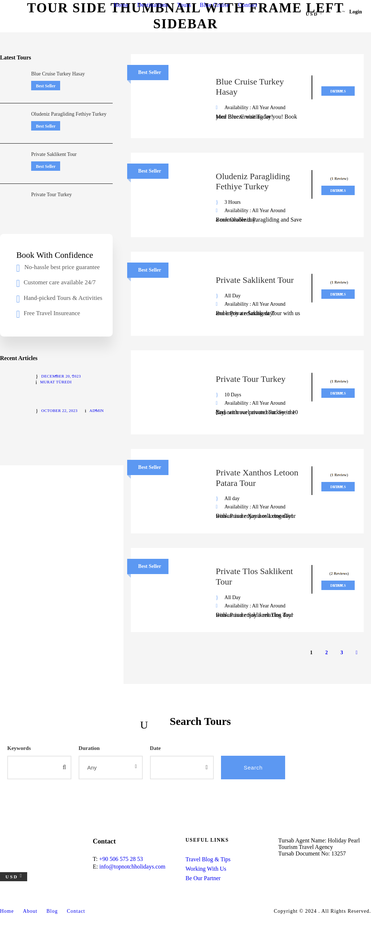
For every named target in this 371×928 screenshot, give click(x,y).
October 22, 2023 (59, 410)
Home (121, 5)
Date (155, 748)
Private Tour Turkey (251, 379)
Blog (52, 911)
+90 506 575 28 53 (121, 859)
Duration (89, 748)
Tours (184, 5)
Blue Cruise (215, 5)
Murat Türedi (56, 382)
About (30, 911)
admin (96, 410)
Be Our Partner (203, 878)
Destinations (152, 5)
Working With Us (206, 869)
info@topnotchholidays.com (132, 866)
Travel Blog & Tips (208, 859)
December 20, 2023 (61, 376)
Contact (247, 5)
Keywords (19, 748)
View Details (338, 91)
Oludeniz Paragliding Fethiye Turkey (69, 114)
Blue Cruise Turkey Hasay (58, 74)
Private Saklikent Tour (255, 280)
